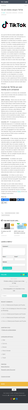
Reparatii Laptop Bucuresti (8, 369)
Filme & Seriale (6, 350)
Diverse (3, 5)
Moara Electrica (5, 366)
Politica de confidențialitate (9, 330)
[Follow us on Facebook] (26, 275)
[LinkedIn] (20, 199)
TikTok (19, 191)
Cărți (3, 340)
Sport (3, 354)
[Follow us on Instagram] (21, 275)
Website (5, 262)
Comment (5, 246)
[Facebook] (5, 199)
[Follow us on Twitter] (23, 275)
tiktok (17, 213)
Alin (4, 12)
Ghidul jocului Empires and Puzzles (15, 305)
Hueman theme (22, 395)
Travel (4, 357)
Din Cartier (4, 2)
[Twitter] (13, 199)
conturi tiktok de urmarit (10, 213)
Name (4, 256)
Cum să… (5, 343)
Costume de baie (5, 376)
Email (16, 256)
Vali (3, 308)
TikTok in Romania (5, 215)
